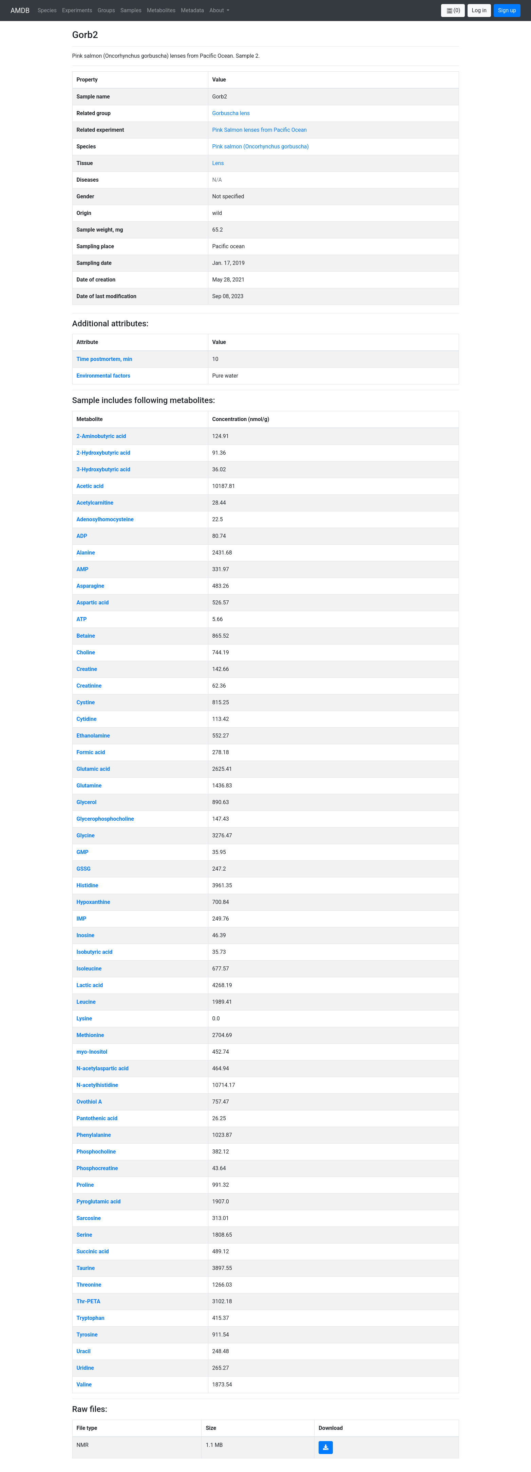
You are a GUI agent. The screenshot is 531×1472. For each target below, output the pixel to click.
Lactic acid (90, 985)
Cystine (86, 702)
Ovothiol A (89, 1101)
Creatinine (89, 686)
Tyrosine (87, 1334)
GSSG (84, 869)
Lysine (84, 1018)
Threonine (89, 1285)
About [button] (217, 10)
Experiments (77, 10)
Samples (130, 10)
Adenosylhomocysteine (105, 519)
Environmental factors (104, 375)
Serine (84, 1235)
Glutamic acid (93, 769)
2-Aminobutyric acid (101, 436)
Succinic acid (93, 1251)
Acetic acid (90, 486)
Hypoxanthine (93, 902)
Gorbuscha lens (231, 113)
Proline (85, 1185)
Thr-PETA (88, 1301)
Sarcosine (89, 1218)
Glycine (86, 835)
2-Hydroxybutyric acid (103, 453)
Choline (86, 652)
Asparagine (91, 586)
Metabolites (161, 10)
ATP (82, 619)
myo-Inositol (92, 1052)
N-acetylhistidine (97, 1085)
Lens (218, 163)
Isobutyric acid (95, 952)
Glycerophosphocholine (105, 819)
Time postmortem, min (104, 359)
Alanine (86, 552)
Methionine (90, 1035)
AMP (83, 569)
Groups (106, 10)
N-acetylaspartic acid (103, 1068)
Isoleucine (89, 968)
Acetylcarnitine (95, 502)
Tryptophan (91, 1318)
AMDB (20, 10)
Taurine (86, 1268)
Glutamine (89, 785)
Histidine (87, 885)
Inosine (86, 935)
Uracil (84, 1351)
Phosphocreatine (97, 1168)
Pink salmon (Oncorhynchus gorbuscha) (260, 146)
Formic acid (91, 752)
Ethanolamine (93, 735)
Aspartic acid (93, 602)
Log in (479, 10)
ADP (82, 536)
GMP (83, 852)
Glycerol (87, 802)
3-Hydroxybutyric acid (103, 469)
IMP (82, 918)
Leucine (86, 1002)
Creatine (87, 669)
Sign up (507, 10)
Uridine (85, 1368)
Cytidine (87, 719)
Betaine (86, 636)
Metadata (192, 10)
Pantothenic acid (97, 1118)
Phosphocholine (96, 1151)
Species (47, 10)
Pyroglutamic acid (99, 1201)
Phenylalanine (94, 1135)
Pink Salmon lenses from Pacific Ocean (259, 130)
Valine (84, 1384)
